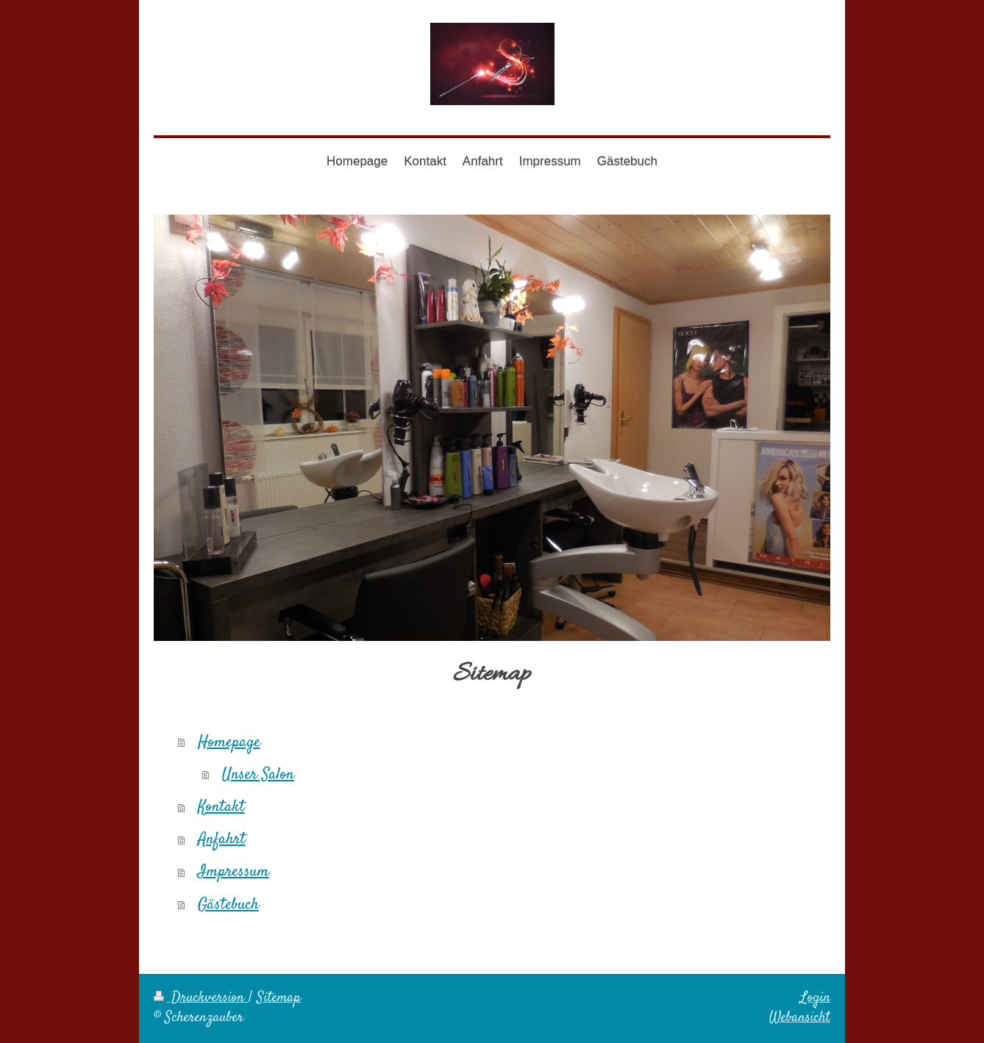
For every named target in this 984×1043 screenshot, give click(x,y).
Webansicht (799, 1018)
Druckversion (201, 998)
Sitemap (279, 998)
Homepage (229, 742)
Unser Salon (258, 774)
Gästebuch (228, 905)
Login (815, 998)
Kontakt (221, 807)
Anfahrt (222, 839)
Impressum (233, 871)
